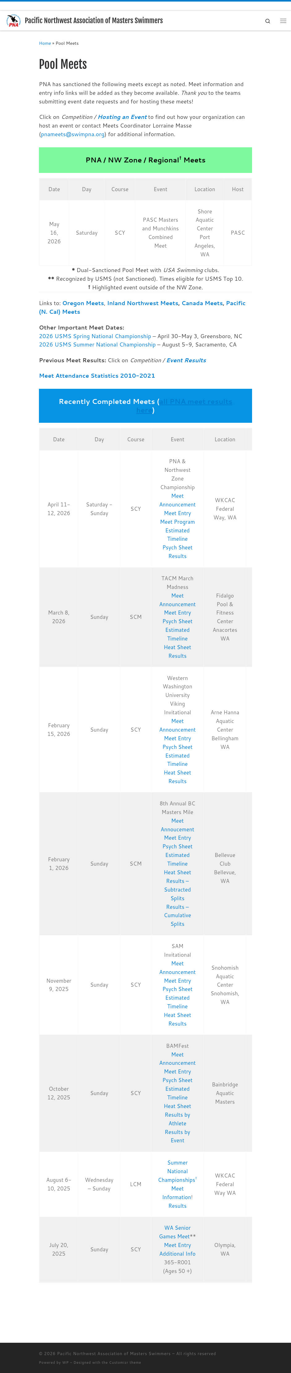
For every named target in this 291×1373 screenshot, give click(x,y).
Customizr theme (125, 1362)
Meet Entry (177, 513)
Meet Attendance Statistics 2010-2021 (97, 376)
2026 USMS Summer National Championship (97, 345)
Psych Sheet (177, 547)
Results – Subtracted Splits (177, 889)
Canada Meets (202, 303)
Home (45, 43)
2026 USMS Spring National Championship (95, 336)
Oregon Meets (83, 303)
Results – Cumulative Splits (177, 915)
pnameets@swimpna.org (73, 134)
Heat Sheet (177, 647)
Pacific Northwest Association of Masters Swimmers (114, 1353)
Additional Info (177, 1254)
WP (65, 1362)
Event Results (186, 360)
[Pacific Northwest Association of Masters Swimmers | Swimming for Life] (14, 20)
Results (177, 556)
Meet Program (177, 522)
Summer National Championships (177, 1171)
